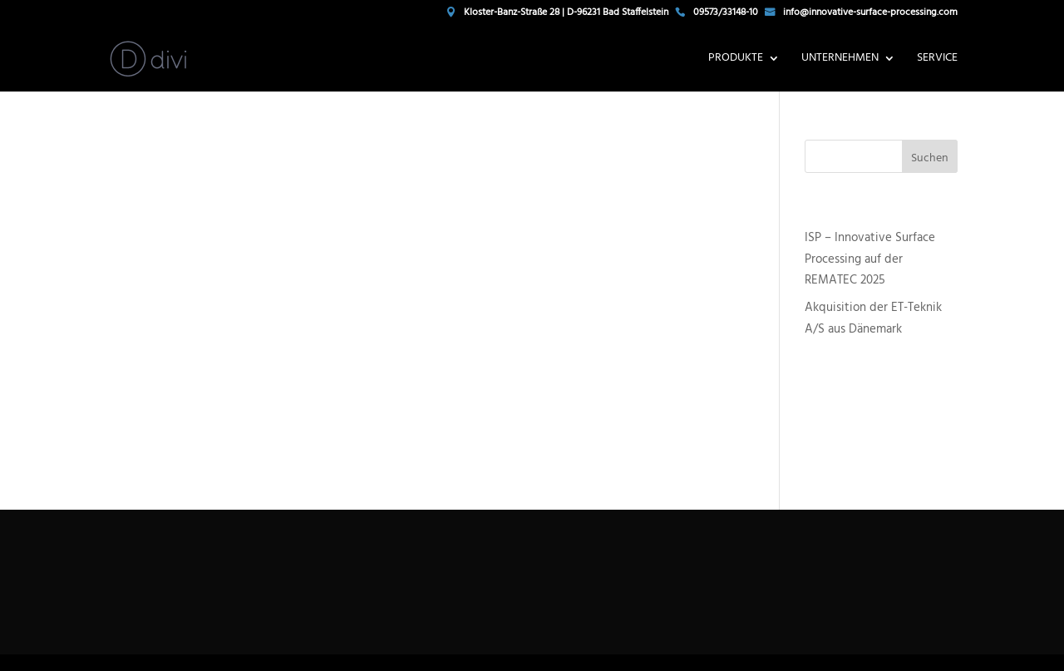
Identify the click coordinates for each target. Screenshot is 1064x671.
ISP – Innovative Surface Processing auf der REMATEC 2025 (870, 259)
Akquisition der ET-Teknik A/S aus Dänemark (873, 318)
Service (937, 59)
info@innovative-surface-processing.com (870, 14)
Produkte (735, 59)
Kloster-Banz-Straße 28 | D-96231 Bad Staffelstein (566, 14)
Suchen (929, 158)
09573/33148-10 (725, 14)
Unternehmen (840, 59)
